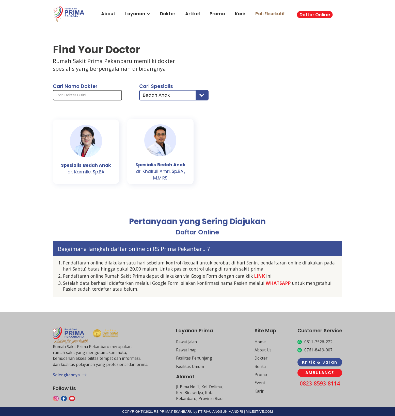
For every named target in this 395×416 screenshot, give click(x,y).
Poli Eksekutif (270, 14)
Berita (260, 366)
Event (260, 382)
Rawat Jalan (186, 342)
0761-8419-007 (318, 350)
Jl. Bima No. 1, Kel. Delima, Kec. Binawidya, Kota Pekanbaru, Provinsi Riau (199, 393)
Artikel (192, 14)
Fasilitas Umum (190, 366)
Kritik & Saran (319, 362)
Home (260, 342)
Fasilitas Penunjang (194, 358)
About (108, 14)
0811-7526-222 (318, 342)
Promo (217, 14)
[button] (173, 95)
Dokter (167, 14)
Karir (240, 14)
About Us (263, 350)
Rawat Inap (186, 350)
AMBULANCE (319, 372)
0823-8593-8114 (320, 383)
